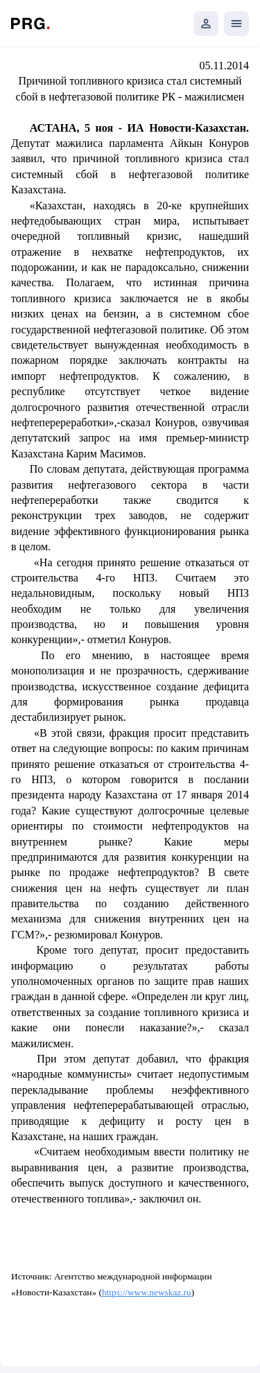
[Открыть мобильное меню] (236, 23)
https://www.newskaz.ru (146, 1292)
